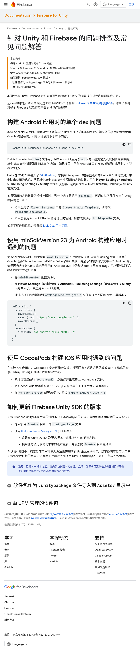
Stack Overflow (104, 549)
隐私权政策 (19, 634)
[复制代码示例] (130, 144)
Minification (47, 175)
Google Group (103, 555)
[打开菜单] (5, 4)
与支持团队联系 (104, 544)
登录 (131, 4)
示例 (6, 555)
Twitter (53, 555)
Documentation (17, 15)
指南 (6, 544)
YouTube (54, 561)
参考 (6, 549)
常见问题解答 (102, 567)
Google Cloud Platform (17, 614)
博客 (52, 544)
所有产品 (9, 619)
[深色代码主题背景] (124, 144)
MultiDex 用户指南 (55, 226)
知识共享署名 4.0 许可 (61, 514)
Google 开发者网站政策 (44, 518)
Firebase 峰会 (57, 549)
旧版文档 (100, 573)
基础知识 (73, 28)
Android (9, 596)
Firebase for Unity (52, 15)
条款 (6, 634)
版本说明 (100, 561)
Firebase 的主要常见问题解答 (93, 103)
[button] (70, 488)
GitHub (8, 567)
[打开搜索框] (88, 4)
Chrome (9, 602)
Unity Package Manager (37, 431)
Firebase (12, 28)
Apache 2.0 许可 (118, 514)
